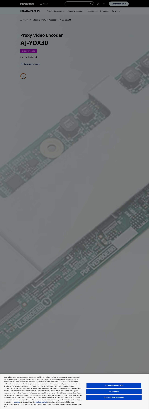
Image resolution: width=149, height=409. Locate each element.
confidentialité (41, 402)
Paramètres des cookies (114, 385)
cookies (17, 402)
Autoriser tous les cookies (114, 398)
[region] (74, 391)
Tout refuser (114, 391)
